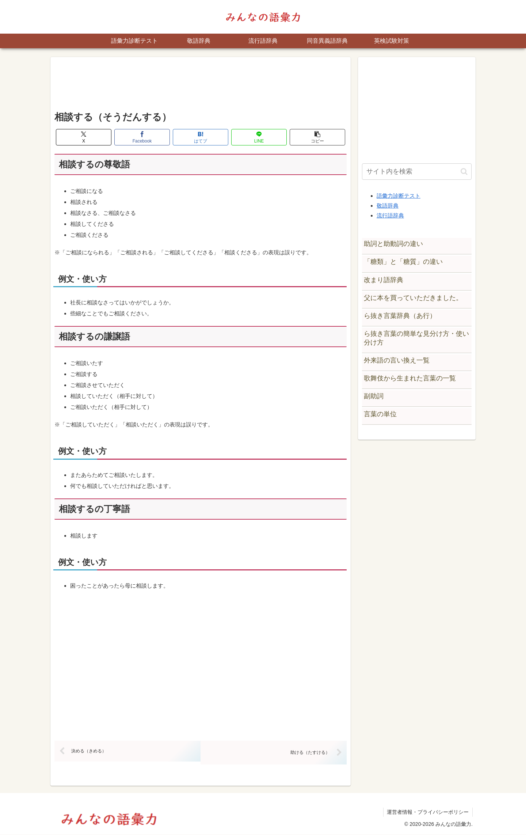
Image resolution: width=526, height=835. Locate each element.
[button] (317, 137)
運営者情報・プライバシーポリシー (428, 812)
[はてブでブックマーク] (200, 137)
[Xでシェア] (83, 137)
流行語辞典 (390, 215)
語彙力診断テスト (398, 196)
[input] (417, 171)
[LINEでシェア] (259, 137)
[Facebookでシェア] (142, 137)
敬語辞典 (388, 205)
